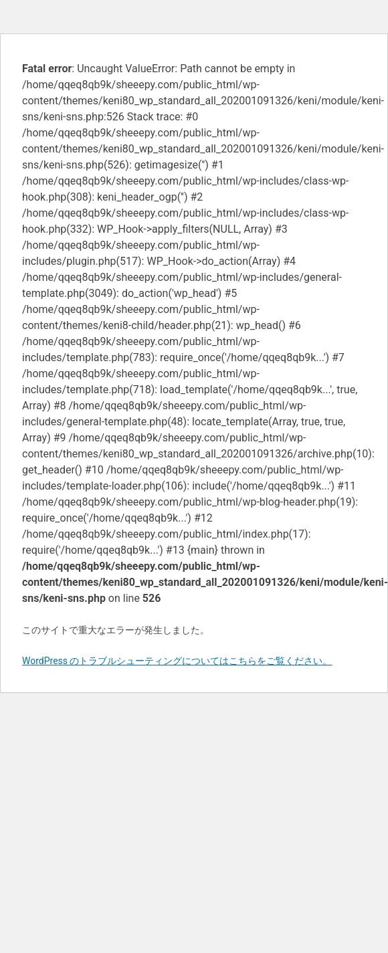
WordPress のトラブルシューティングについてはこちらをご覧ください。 (177, 660)
